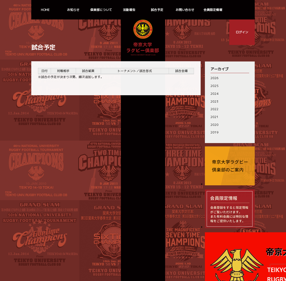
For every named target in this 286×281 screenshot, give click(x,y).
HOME (45, 10)
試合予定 (157, 10)
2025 (214, 86)
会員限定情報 (213, 10)
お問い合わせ (185, 10)
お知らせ (73, 10)
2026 (214, 78)
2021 (214, 116)
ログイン (242, 32)
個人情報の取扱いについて (143, 266)
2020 (214, 124)
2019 (214, 132)
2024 (214, 93)
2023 (214, 101)
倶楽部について (101, 10)
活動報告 (129, 10)
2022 (214, 109)
